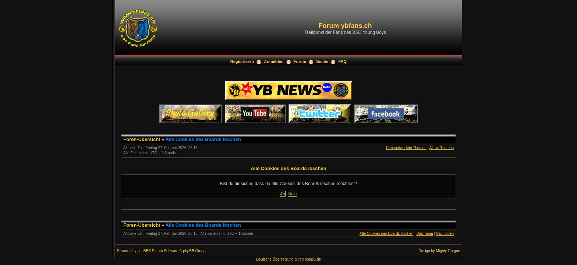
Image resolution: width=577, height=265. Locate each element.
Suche (322, 61)
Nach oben (445, 234)
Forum (300, 61)
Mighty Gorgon (448, 251)
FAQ (343, 61)
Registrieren (242, 61)
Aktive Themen (441, 148)
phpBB (142, 251)
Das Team (425, 234)
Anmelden (273, 61)
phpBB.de (313, 259)
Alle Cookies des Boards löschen (203, 139)
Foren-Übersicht (141, 139)
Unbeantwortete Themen (406, 148)
